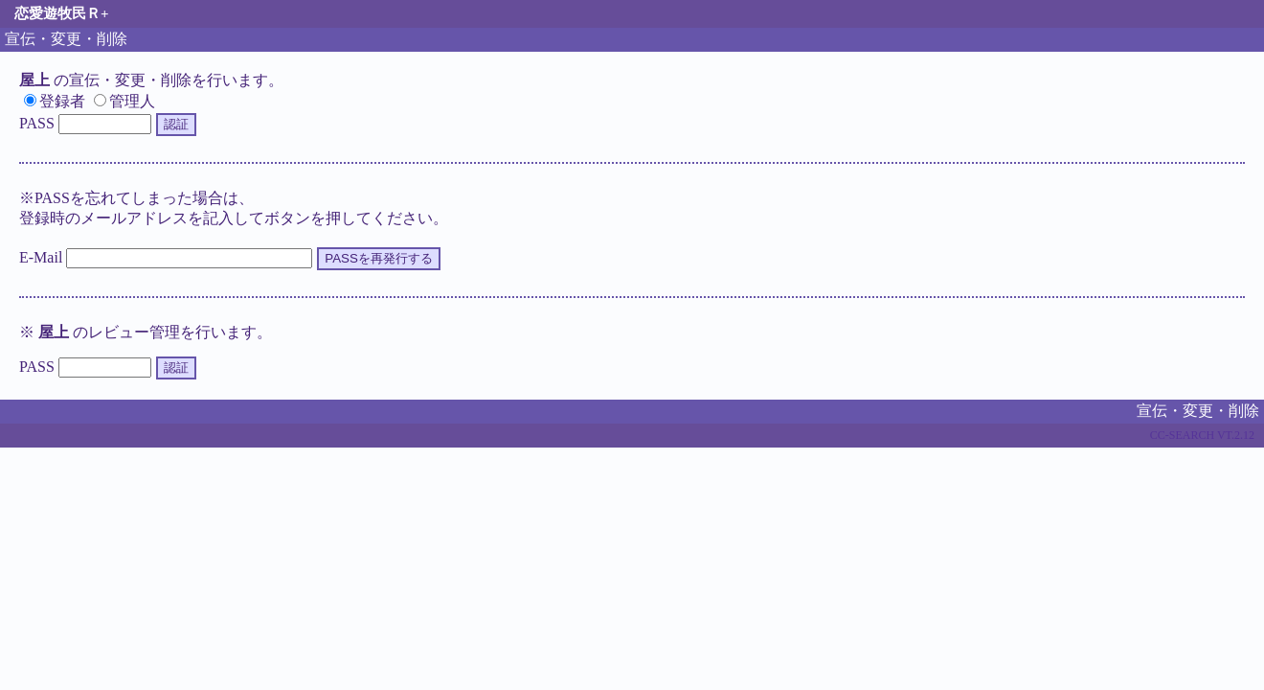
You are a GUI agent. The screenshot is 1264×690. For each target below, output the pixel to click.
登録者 (54, 101)
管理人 (124, 101)
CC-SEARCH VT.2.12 (1202, 435)
